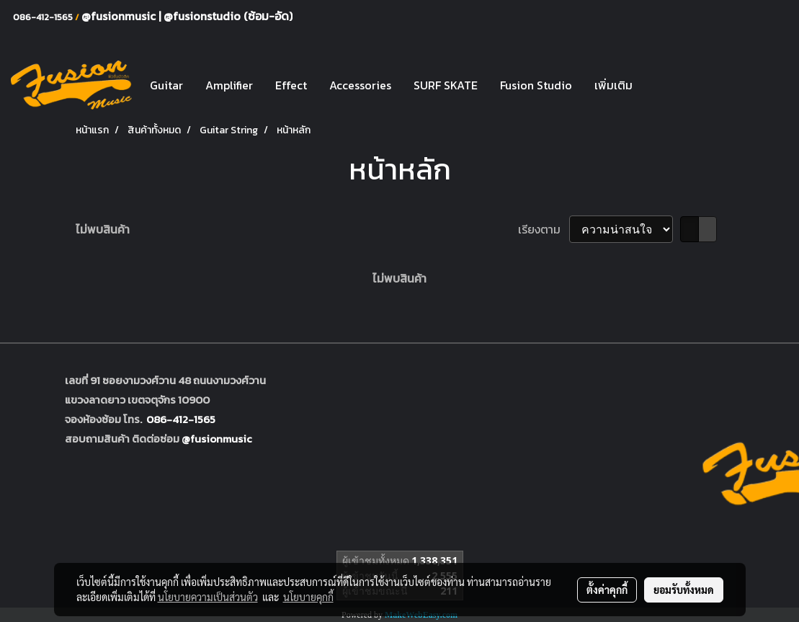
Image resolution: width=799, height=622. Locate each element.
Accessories (360, 85)
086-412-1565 (180, 419)
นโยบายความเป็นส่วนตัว (208, 596)
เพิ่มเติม (613, 85)
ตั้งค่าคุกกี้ (607, 589)
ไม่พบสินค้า (103, 229)
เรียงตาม (543, 229)
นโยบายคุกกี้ (308, 596)
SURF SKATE (446, 85)
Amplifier (229, 85)
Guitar (166, 85)
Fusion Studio (536, 85)
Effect (291, 85)
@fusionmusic (120, 16)
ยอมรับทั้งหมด (683, 589)
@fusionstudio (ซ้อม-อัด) (228, 16)
